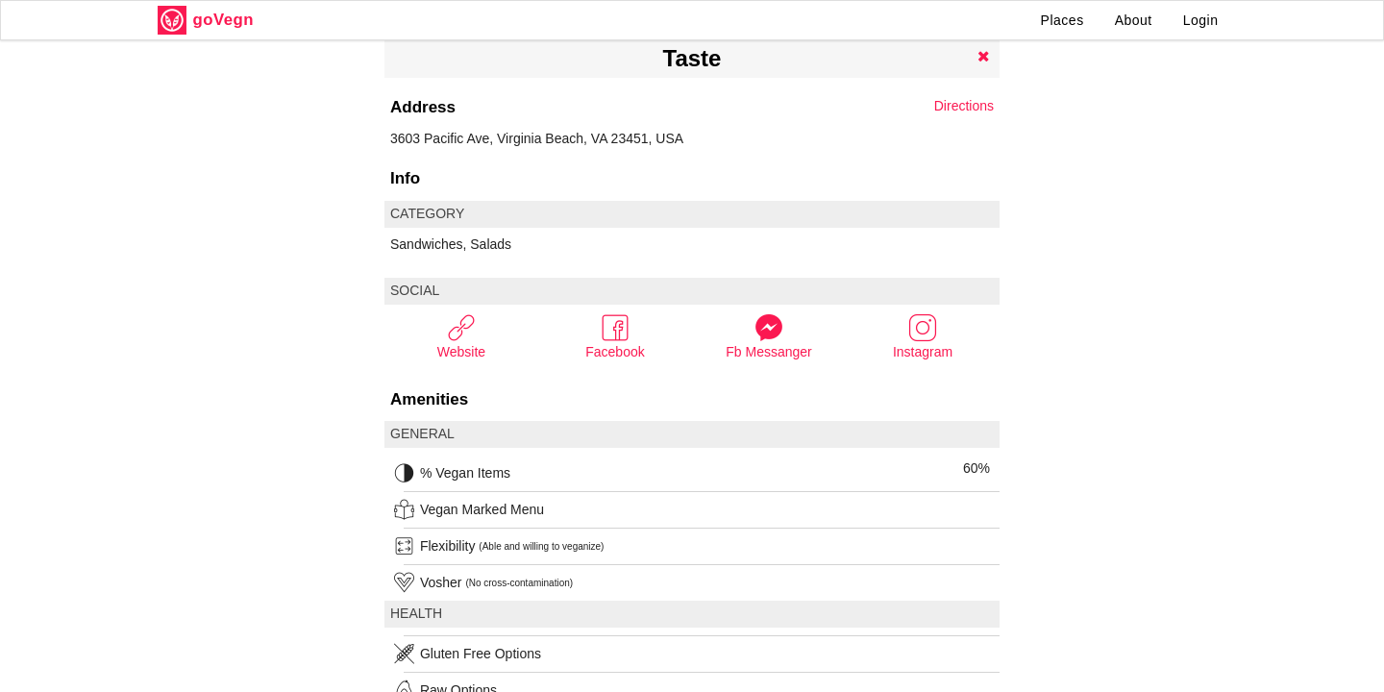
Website (461, 335)
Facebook (614, 335)
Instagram (922, 335)
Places (1062, 20)
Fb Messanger (768, 335)
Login (1201, 20)
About (1133, 20)
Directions (964, 105)
